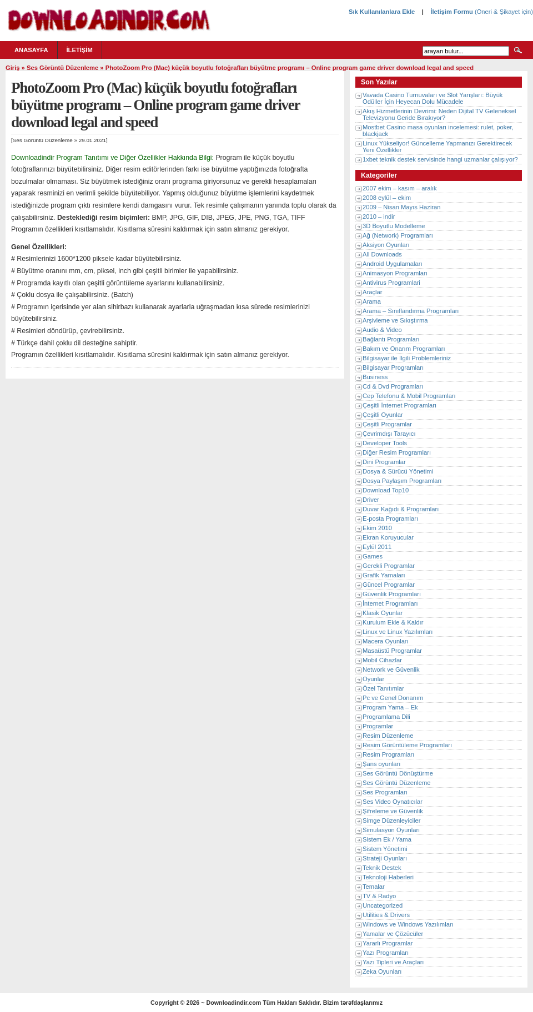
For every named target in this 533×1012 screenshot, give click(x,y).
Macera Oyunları (386, 641)
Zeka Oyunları (382, 971)
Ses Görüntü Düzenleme (62, 67)
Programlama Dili (386, 716)
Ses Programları (385, 792)
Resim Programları (388, 754)
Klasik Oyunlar (383, 613)
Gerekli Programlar (389, 565)
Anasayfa (31, 50)
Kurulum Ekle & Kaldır (393, 622)
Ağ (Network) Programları (398, 235)
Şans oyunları (381, 764)
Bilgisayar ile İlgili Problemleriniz (407, 358)
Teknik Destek (382, 867)
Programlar (378, 726)
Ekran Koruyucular (388, 537)
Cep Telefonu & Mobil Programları (409, 395)
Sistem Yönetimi (385, 848)
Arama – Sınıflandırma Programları (411, 311)
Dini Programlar (384, 462)
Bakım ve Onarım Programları (404, 348)
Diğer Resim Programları (397, 452)
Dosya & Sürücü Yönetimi (398, 471)
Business (375, 377)
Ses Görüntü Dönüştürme (398, 773)
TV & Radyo (379, 896)
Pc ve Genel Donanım (393, 697)
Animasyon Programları (395, 273)
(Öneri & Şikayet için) (503, 11)
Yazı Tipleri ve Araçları (393, 962)
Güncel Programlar (389, 584)
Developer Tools (385, 443)
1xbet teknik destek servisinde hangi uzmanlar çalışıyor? (440, 159)
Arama (372, 301)
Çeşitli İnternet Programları (399, 405)
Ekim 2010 (377, 528)
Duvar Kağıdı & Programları (401, 509)
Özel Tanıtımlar (383, 688)
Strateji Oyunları (385, 858)
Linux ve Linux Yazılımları (398, 631)
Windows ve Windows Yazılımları (408, 924)
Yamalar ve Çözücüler (393, 933)
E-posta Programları (390, 518)
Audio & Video (382, 329)
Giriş (13, 67)
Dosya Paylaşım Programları (402, 480)
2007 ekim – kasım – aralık (400, 188)
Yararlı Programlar (388, 943)
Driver (371, 499)
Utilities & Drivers (386, 915)
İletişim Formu (451, 11)
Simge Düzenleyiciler (391, 820)
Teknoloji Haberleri (388, 877)
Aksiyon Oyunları (386, 244)
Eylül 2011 (377, 546)
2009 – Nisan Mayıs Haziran (402, 207)
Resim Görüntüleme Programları (407, 745)
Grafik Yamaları (384, 575)
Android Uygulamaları (393, 263)
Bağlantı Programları (391, 339)
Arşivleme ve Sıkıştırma (395, 320)
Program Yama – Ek (390, 707)
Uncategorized (383, 905)
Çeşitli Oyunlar (383, 414)
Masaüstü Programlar (392, 650)
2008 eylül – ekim (387, 197)
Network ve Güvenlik (391, 669)
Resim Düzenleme (388, 735)
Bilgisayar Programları (393, 367)
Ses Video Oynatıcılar (393, 801)
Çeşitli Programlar (387, 424)
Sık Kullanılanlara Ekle (382, 11)
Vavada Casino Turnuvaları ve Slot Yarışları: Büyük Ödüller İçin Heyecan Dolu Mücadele (432, 98)
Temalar (374, 886)
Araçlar (372, 292)
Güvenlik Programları (392, 594)
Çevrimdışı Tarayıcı (389, 433)
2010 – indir (379, 216)
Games (373, 556)
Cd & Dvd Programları (393, 386)
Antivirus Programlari (391, 282)
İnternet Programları (390, 603)
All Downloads (382, 254)
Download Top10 (386, 490)
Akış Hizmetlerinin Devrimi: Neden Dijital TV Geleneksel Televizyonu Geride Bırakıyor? (439, 114)
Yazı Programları (386, 952)
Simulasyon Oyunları (391, 830)
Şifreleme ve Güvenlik (393, 811)
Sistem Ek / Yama (387, 839)
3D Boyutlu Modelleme (394, 226)
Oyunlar (373, 679)
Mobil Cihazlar (382, 660)
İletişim (80, 50)
